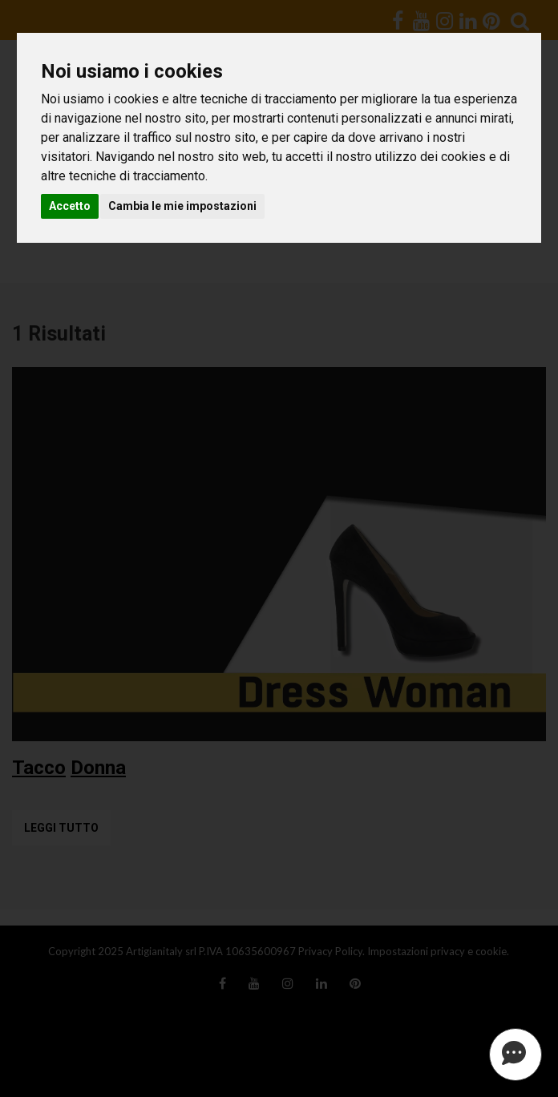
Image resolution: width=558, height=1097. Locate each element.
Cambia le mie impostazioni (182, 206)
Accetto (70, 206)
